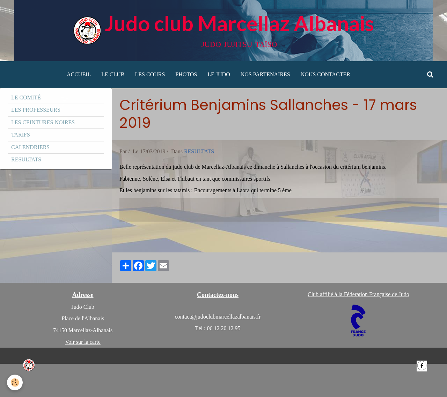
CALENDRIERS (30, 147)
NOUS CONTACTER (325, 74)
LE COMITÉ (26, 97)
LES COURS (150, 74)
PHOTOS (186, 74)
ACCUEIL (79, 74)
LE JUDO (218, 74)
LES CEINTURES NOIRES (43, 122)
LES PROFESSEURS (35, 110)
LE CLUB (112, 74)
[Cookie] (15, 382)
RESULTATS (199, 151)
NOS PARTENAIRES (265, 74)
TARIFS (20, 135)
